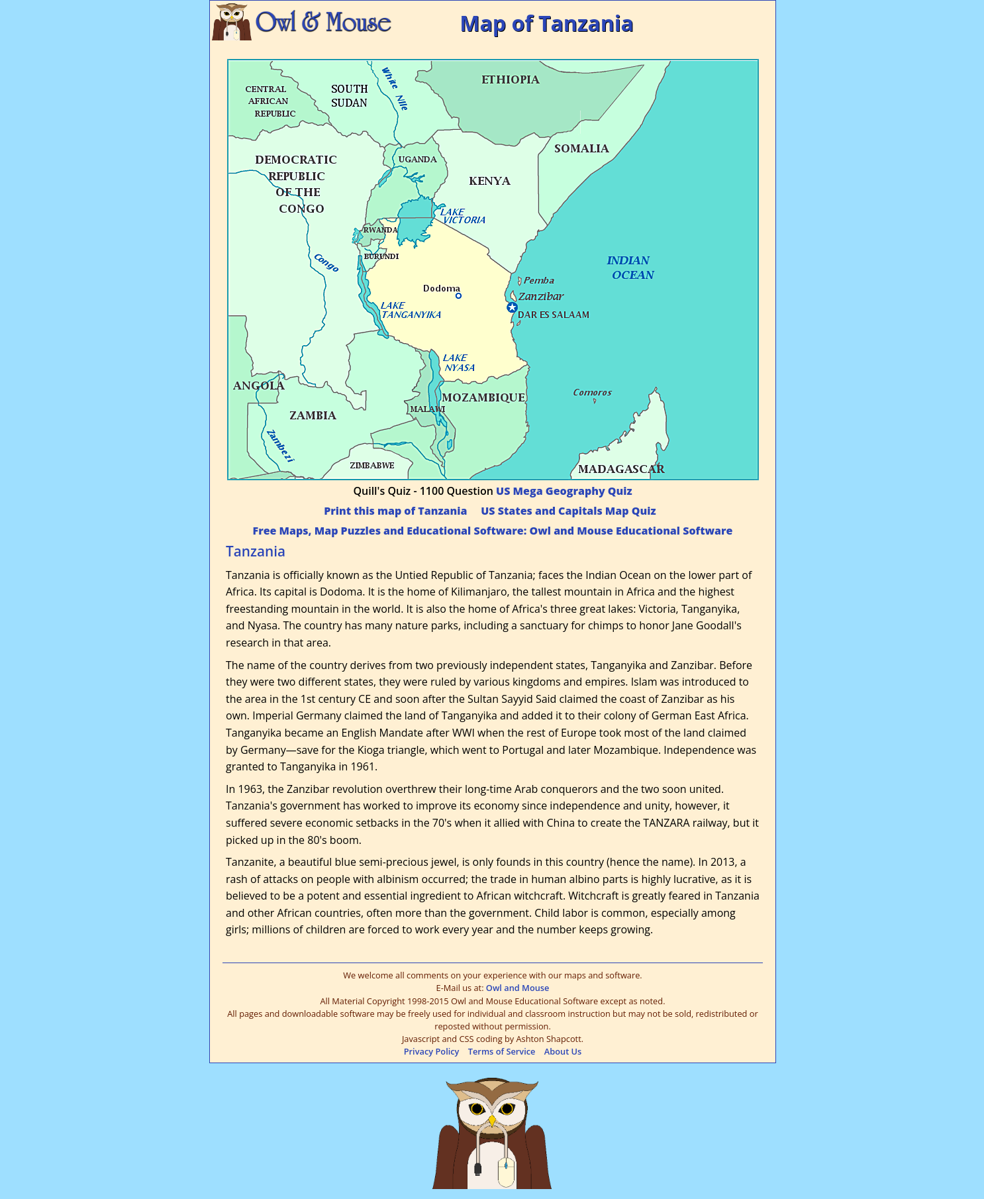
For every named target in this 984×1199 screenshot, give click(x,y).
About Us (563, 1051)
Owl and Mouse (518, 988)
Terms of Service (502, 1051)
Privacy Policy (432, 1051)
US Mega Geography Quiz (564, 491)
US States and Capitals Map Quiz (568, 510)
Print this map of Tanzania (395, 510)
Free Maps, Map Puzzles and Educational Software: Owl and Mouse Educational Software (493, 530)
